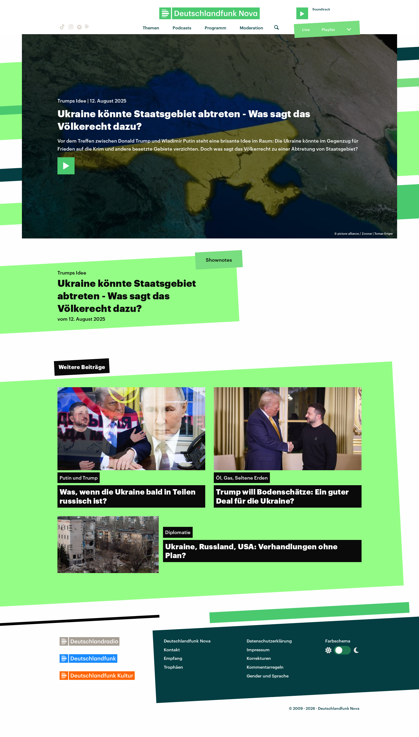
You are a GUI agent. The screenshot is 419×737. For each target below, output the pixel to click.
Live (306, 29)
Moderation (251, 27)
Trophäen (173, 666)
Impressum (258, 649)
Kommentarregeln (265, 666)
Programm (215, 27)
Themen (151, 27)
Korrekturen (259, 658)
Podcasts (182, 27)
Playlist (328, 29)
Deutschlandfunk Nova (187, 640)
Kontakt (172, 649)
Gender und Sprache (268, 675)
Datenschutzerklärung (269, 640)
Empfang (173, 658)
